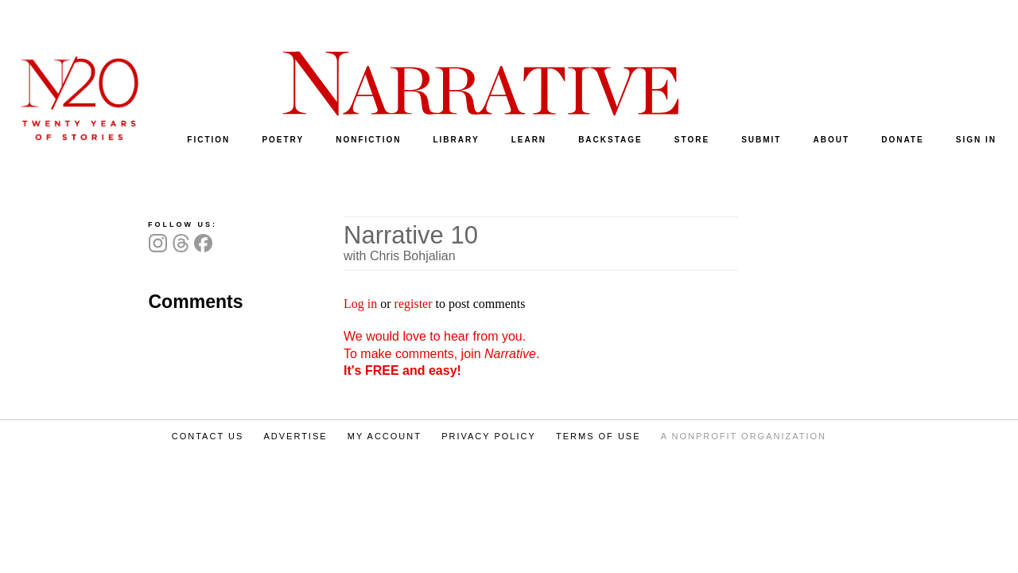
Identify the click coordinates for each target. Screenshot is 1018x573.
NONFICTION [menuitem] (368, 139)
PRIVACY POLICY (488, 436)
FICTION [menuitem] (208, 139)
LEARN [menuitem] (528, 139)
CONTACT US (208, 436)
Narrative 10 (411, 235)
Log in (360, 303)
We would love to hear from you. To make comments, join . (441, 353)
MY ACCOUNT (385, 436)
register (413, 303)
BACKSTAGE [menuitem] (610, 139)
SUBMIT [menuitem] (761, 139)
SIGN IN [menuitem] (976, 139)
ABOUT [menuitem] (832, 139)
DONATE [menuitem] (902, 139)
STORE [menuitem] (691, 139)
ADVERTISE (295, 436)
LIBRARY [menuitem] (456, 139)
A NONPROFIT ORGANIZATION (743, 436)
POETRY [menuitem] (283, 139)
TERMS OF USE (598, 436)
